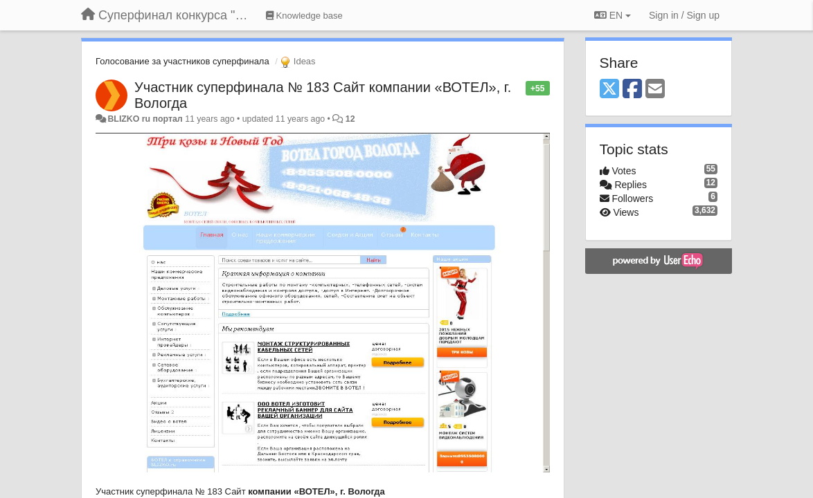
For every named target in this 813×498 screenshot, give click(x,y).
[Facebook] (632, 89)
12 (350, 119)
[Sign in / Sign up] (684, 15)
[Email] (655, 89)
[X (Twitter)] (609, 89)
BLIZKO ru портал (144, 119)
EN (612, 15)
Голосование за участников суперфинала (182, 61)
